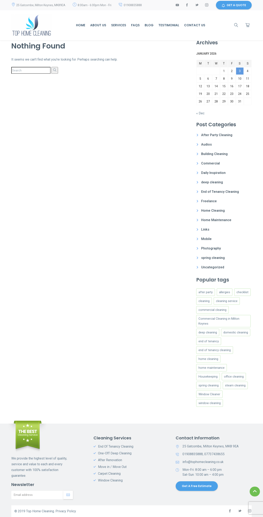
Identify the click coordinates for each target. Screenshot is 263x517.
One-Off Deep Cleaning (115, 453)
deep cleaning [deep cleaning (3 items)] (207, 332)
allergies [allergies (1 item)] (224, 292)
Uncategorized (212, 267)
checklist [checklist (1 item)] (242, 292)
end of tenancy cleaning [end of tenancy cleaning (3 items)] (214, 350)
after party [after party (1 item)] (205, 292)
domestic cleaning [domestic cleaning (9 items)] (235, 332)
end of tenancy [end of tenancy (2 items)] (208, 341)
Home (80, 25)
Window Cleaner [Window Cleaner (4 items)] (209, 394)
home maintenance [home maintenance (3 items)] (211, 368)
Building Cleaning (214, 154)
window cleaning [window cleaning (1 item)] (209, 403)
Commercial (210, 163)
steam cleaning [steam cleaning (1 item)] (235, 385)
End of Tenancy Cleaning (220, 192)
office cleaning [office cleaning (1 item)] (234, 376)
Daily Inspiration (213, 173)
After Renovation (110, 460)
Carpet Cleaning (109, 474)
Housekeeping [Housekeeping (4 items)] (208, 376)
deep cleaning (212, 182)
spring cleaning (213, 258)
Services (118, 25)
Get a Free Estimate (197, 486)
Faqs (135, 25)
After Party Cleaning (216, 135)
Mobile (206, 239)
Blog (149, 25)
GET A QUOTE (234, 5)
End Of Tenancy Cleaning (115, 446)
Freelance (209, 201)
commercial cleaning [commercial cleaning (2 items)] (212, 310)
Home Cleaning (213, 211)
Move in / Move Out (112, 467)
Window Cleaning (110, 480)
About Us (98, 25)
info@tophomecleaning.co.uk (203, 462)
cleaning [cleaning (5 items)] (204, 301)
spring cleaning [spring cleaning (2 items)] (208, 385)
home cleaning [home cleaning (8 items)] (208, 359)
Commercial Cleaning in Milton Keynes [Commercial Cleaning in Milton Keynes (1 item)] (218, 321)
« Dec (200, 113)
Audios (206, 144)
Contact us (194, 25)
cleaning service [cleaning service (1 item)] (227, 301)
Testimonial (168, 25)
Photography (211, 248)
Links (205, 229)
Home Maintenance (216, 220)
